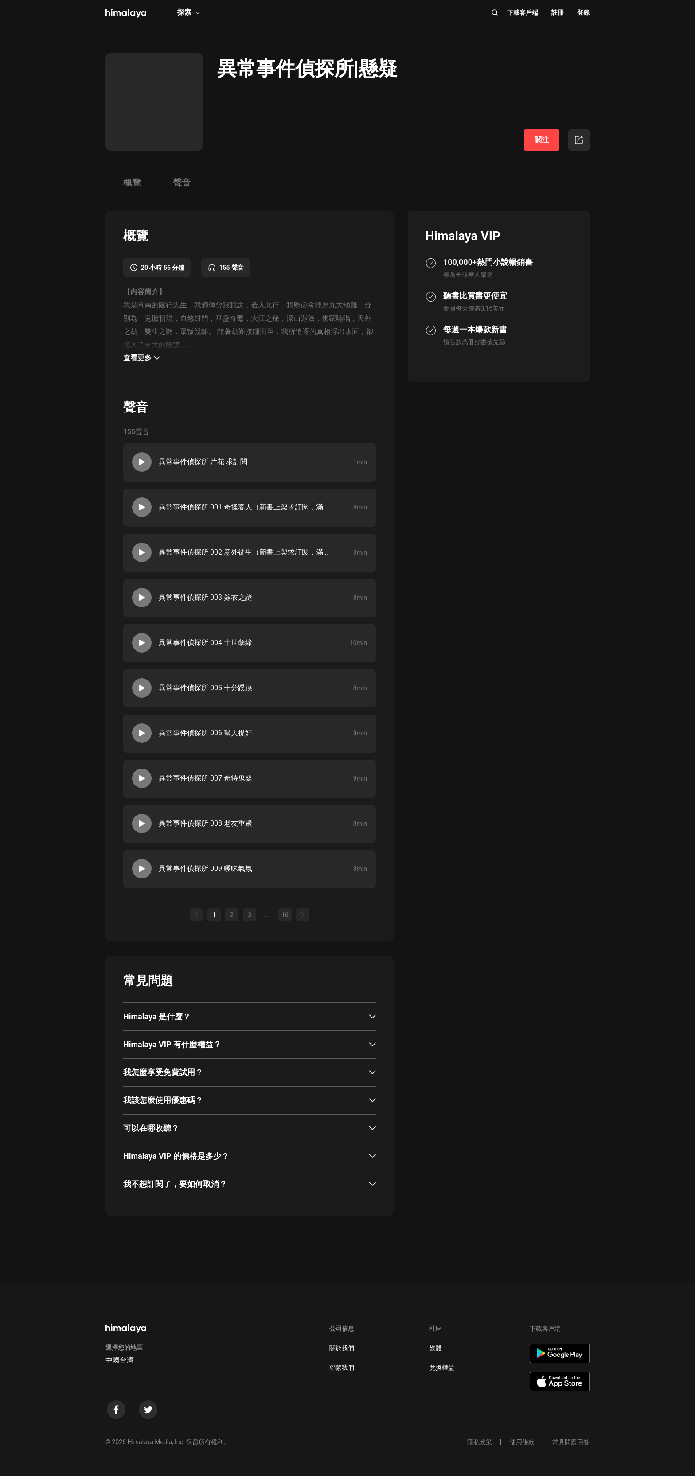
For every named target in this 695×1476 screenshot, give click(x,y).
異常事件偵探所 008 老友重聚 (205, 823)
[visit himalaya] (125, 13)
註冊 (557, 12)
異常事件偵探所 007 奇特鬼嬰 (205, 778)
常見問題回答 (571, 1441)
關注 (542, 140)
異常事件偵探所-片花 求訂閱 (203, 462)
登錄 (583, 12)
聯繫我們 (341, 1367)
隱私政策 (479, 1441)
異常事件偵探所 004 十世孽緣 (205, 642)
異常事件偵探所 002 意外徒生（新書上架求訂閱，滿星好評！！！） (243, 552)
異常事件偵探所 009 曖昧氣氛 (205, 868)
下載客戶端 (522, 12)
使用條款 (522, 1441)
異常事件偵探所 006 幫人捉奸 (205, 733)
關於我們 (341, 1348)
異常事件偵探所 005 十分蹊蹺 (205, 688)
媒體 (435, 1348)
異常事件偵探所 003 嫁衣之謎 (205, 597)
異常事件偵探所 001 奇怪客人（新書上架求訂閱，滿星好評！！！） (243, 507)
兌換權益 (441, 1367)
